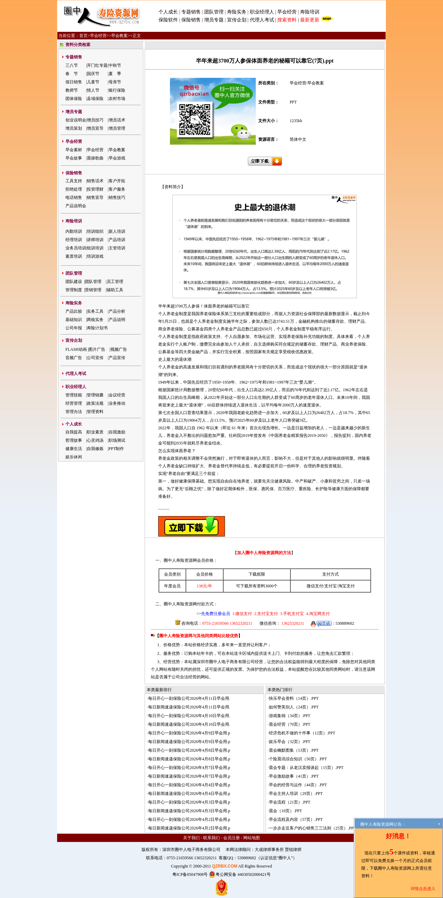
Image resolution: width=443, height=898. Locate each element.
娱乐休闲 (73, 457)
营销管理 (93, 289)
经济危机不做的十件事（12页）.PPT (302, 733)
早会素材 (73, 149)
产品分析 (117, 311)
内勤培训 (73, 231)
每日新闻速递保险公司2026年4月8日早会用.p (189, 759)
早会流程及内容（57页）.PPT (296, 819)
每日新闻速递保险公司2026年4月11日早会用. (189, 707)
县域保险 (95, 98)
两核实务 (95, 319)
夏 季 (115, 73)
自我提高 (73, 432)
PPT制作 (116, 448)
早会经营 (287, 12)
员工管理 (115, 281)
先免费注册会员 (215, 613)
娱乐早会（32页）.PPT (289, 741)
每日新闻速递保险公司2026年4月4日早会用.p (189, 793)
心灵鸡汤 (95, 440)
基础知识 (73, 319)
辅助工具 (115, 289)
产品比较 (73, 311)
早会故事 (73, 158)
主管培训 (117, 248)
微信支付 (315, 586)
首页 (83, 35)
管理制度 (73, 289)
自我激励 (117, 432)
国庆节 (93, 73)
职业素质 (95, 432)
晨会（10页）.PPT (285, 810)
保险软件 (168, 19)
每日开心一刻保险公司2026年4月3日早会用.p (189, 802)
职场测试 (117, 440)
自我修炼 (95, 448)
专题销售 (191, 12)
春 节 (71, 73)
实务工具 (95, 311)
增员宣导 (95, 128)
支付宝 (330, 586)
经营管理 (73, 403)
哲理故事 (73, 440)
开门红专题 (97, 65)
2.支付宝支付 (265, 613)
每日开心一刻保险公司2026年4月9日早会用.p (189, 733)
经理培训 (73, 239)
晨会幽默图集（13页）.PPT (294, 750)
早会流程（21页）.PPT (289, 802)
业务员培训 (75, 248)
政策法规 (95, 403)
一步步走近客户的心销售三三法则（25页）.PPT (312, 828)
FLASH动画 (76, 349)
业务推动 (117, 403)
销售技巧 (117, 197)
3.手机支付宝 (291, 613)
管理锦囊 (95, 395)
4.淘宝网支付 (317, 613)
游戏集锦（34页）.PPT (289, 715)
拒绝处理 (73, 189)
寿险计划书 (97, 328)
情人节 (93, 90)
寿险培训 (309, 12)
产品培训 (117, 239)
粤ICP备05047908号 (190, 874)
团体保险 (73, 98)
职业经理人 (262, 12)
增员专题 (214, 19)
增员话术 (117, 120)
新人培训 (117, 231)
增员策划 (73, 128)
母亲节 (115, 82)
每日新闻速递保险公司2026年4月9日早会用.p (189, 741)
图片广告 (97, 349)
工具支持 (73, 180)
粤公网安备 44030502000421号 (240, 874)
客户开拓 (117, 180)
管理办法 (73, 411)
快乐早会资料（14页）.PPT (294, 698)
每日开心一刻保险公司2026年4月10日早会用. (189, 715)
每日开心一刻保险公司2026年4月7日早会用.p (189, 767)
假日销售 (73, 82)
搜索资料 (287, 19)
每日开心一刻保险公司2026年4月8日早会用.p (189, 750)
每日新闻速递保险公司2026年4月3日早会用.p (189, 810)
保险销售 (191, 19)
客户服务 (117, 189)
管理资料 (95, 411)
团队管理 (214, 12)
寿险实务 (236, 12)
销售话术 (95, 180)
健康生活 (73, 448)
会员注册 (231, 837)
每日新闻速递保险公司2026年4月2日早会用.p (189, 828)
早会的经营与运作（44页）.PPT (298, 784)
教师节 (71, 90)
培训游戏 (95, 256)
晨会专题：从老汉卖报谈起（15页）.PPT (306, 767)
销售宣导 (95, 197)
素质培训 (73, 256)
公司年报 (73, 328)
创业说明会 (75, 120)
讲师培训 (95, 239)
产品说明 (117, 319)
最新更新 (309, 19)
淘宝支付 (346, 586)
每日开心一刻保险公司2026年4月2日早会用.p (189, 819)
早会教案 (119, 35)
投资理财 (95, 189)
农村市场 (117, 98)
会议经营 (117, 395)
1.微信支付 (242, 613)
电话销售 (73, 197)
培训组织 (95, 231)
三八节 (71, 65)
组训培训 (95, 248)
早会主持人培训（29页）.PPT (296, 793)
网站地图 (251, 837)
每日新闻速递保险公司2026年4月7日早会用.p (189, 776)
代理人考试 (262, 19)
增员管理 (117, 128)
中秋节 (115, 65)
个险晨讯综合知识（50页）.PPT (298, 759)
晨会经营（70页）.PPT (289, 724)
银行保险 (117, 90)
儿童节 (93, 82)
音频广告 (73, 357)
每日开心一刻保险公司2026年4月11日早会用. (189, 698)
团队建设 (73, 281)
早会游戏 (117, 158)
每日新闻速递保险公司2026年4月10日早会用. (189, 724)
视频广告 (118, 349)
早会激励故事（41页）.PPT (294, 776)
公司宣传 (95, 357)
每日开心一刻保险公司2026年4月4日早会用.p (189, 784)
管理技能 (73, 395)
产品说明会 (75, 205)
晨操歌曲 (95, 158)
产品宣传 (117, 357)
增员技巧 (95, 120)
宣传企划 (236, 19)
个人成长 (168, 12)
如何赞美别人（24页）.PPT (294, 707)
